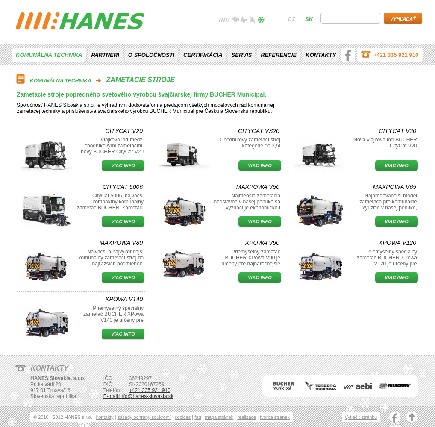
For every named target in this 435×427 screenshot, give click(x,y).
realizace (246, 417)
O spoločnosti (151, 55)
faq (197, 417)
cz (291, 19)
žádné (224, 20)
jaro (235, 20)
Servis (242, 55)
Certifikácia (202, 55)
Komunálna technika (49, 55)
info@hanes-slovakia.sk (146, 396)
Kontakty (321, 55)
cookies (183, 417)
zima (261, 20)
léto (244, 20)
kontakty (105, 417)
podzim (252, 20)
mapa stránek (219, 417)
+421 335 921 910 (395, 55)
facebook (348, 55)
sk (309, 19)
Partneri (105, 55)
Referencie (279, 55)
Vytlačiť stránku (361, 417)
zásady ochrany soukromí (144, 417)
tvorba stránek (275, 417)
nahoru (412, 418)
